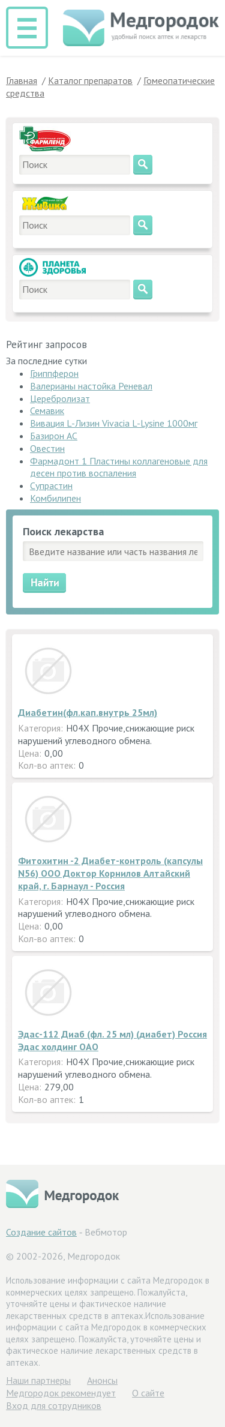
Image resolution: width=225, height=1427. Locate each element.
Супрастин (51, 485)
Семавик (47, 410)
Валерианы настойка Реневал (91, 386)
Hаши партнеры (38, 1380)
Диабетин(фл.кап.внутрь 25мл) (87, 712)
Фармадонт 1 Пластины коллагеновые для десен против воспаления (119, 467)
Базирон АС (53, 436)
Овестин (47, 448)
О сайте (148, 1393)
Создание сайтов (41, 1232)
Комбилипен (55, 498)
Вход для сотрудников (53, 1405)
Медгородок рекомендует (61, 1393)
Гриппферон (54, 373)
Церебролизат (60, 398)
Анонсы (102, 1380)
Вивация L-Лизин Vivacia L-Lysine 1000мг (113, 423)
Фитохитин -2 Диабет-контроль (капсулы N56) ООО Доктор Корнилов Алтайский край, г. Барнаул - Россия (110, 873)
